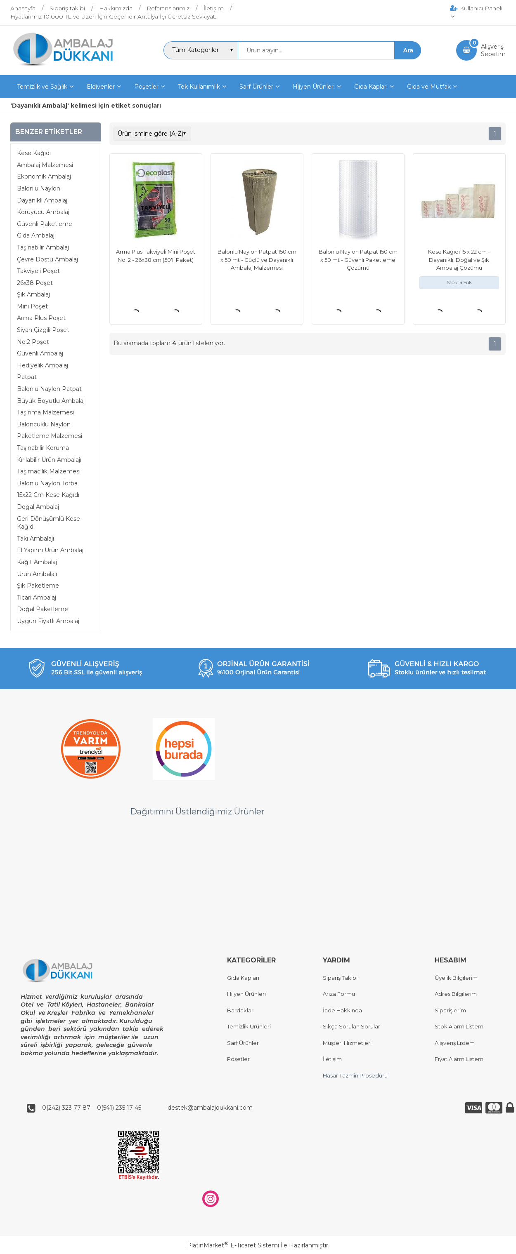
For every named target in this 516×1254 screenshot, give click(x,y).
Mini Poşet (32, 306)
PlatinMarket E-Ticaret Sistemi (233, 1245)
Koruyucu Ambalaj (43, 212)
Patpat (27, 377)
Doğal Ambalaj (38, 507)
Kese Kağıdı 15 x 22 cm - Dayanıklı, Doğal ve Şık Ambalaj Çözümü (459, 259)
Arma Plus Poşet (41, 318)
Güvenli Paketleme (44, 224)
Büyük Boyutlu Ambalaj (51, 401)
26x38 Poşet (35, 283)
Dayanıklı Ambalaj (42, 200)
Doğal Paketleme (42, 609)
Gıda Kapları (243, 977)
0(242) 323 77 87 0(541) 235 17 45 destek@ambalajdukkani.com (145, 1108)
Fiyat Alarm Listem (459, 1059)
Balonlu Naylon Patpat (49, 389)
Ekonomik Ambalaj (44, 176)
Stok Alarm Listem (459, 1026)
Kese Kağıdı (34, 153)
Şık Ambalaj (33, 294)
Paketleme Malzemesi (49, 436)
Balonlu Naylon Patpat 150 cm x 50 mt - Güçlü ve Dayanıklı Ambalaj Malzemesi (257, 259)
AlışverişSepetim (493, 50)
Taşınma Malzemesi (45, 412)
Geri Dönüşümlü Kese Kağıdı (48, 523)
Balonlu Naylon (38, 188)
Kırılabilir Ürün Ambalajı (49, 459)
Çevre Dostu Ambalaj (47, 259)
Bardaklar (240, 1010)
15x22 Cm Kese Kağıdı (48, 495)
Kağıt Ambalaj (37, 562)
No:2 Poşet (33, 342)
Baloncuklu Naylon (44, 424)
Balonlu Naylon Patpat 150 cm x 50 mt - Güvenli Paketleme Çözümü (358, 259)
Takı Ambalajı (35, 538)
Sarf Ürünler (243, 1043)
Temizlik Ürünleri (249, 1026)
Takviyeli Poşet (38, 271)
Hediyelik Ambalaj (42, 365)
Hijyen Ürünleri (246, 994)
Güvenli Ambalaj (40, 353)
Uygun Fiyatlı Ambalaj (48, 621)
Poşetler (238, 1059)
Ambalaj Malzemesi (45, 165)
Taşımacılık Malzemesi (48, 471)
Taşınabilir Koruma (43, 448)
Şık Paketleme (38, 585)
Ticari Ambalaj (36, 597)
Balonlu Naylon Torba (47, 483)
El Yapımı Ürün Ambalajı (51, 550)
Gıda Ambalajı (36, 235)
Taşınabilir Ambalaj (43, 247)
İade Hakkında (342, 1010)
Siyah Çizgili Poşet (43, 330)
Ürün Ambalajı (37, 574)
